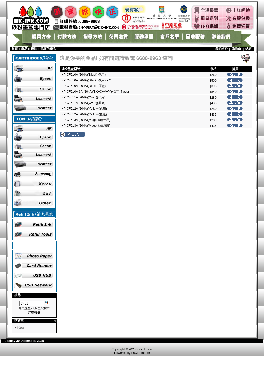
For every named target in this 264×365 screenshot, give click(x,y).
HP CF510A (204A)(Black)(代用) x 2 (86, 80)
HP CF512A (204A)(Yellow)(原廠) (84, 114)
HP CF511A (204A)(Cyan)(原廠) (83, 103)
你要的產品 (48, 49)
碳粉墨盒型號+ (71, 69)
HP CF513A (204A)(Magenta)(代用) (85, 120)
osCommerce (140, 353)
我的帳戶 (221, 49)
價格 (213, 69)
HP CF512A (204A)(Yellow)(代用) (84, 108)
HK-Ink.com (144, 349)
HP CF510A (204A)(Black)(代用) (83, 74)
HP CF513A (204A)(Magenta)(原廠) (85, 125)
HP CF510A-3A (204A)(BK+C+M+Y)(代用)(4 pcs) (95, 91)
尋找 (34, 49)
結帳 (248, 49)
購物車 (236, 49)
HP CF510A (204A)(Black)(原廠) (83, 86)
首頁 (15, 49)
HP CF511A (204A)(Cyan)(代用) (83, 97)
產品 (24, 49)
